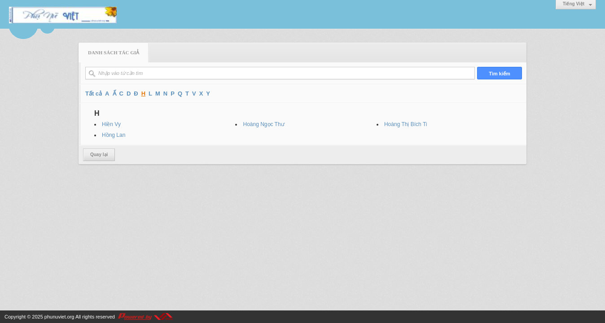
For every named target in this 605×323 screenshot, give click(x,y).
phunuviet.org (59, 316)
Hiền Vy (111, 124)
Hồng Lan (113, 135)
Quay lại (99, 154)
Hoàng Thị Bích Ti (405, 124)
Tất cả (93, 93)
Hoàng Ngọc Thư (263, 124)
